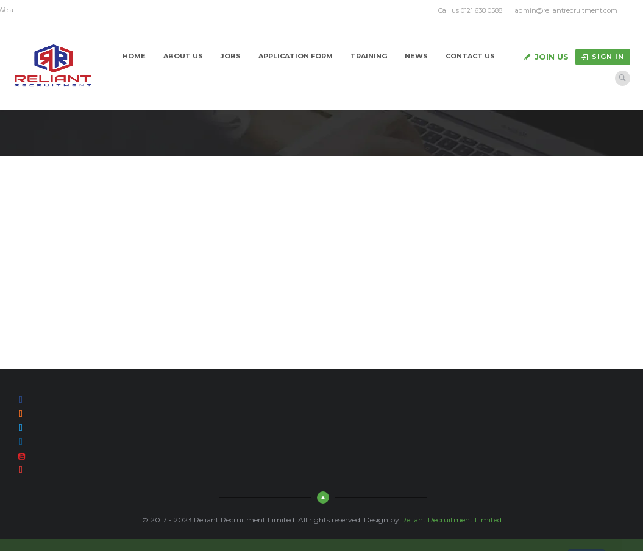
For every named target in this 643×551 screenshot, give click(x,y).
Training (368, 56)
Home (134, 56)
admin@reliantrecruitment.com (566, 10)
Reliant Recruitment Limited (451, 519)
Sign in (602, 56)
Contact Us (470, 56)
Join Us (552, 56)
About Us (183, 56)
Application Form (295, 56)
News (416, 56)
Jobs (231, 56)
